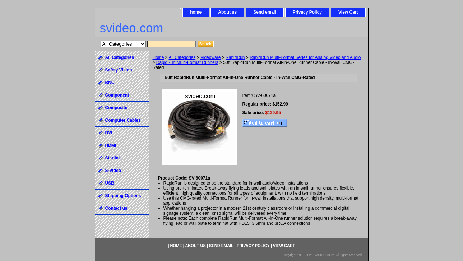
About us (227, 12)
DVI (108, 132)
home (196, 12)
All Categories (182, 57)
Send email (264, 12)
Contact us (116, 208)
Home (158, 57)
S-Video (113, 170)
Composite (116, 107)
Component (117, 95)
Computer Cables (123, 120)
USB (109, 183)
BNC (110, 82)
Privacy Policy (307, 12)
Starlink (113, 157)
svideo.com (131, 28)
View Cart (348, 12)
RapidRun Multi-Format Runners (187, 62)
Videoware (210, 57)
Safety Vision (118, 70)
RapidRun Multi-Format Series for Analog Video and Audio (305, 57)
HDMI (110, 145)
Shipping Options (123, 195)
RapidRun (235, 57)
